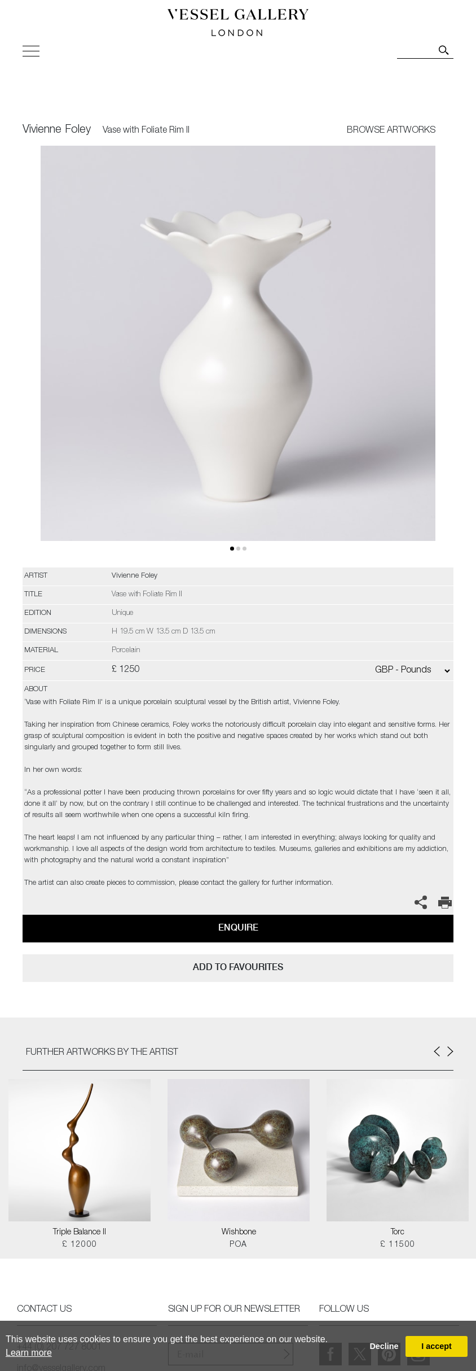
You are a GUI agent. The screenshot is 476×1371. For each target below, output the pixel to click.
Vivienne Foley (57, 130)
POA (238, 1245)
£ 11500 (398, 1245)
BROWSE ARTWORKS (391, 131)
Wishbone (239, 1233)
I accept (436, 1346)
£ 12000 (80, 1245)
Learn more (29, 1352)
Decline (383, 1346)
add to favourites (238, 967)
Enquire (238, 927)
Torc (397, 1233)
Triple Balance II (79, 1233)
